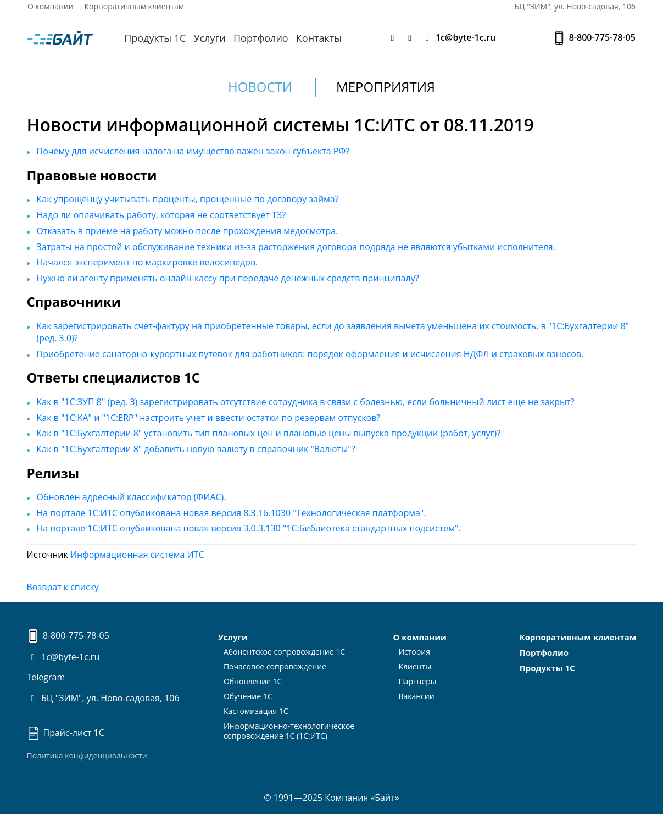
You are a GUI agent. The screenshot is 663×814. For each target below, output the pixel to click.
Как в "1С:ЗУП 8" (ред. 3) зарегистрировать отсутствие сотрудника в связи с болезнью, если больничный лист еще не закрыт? (306, 402)
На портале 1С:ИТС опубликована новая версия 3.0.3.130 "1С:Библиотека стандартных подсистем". (249, 528)
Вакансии (416, 696)
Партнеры (417, 681)
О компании (50, 6)
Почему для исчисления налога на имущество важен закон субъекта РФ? (193, 151)
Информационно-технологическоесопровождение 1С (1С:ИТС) (289, 731)
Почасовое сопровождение (275, 666)
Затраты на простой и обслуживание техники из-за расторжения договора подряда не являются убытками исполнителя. (296, 247)
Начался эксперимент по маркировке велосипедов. (147, 262)
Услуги (210, 38)
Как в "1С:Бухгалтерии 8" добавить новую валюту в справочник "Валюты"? (196, 449)
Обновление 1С (253, 681)
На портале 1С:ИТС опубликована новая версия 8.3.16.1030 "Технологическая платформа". (231, 513)
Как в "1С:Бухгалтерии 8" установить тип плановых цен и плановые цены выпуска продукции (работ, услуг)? (269, 433)
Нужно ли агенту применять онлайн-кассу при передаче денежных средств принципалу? (228, 278)
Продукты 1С (155, 38)
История (414, 651)
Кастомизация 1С (256, 711)
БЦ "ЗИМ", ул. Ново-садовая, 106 (103, 698)
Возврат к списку (63, 587)
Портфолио (260, 38)
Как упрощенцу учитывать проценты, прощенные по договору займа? (188, 199)
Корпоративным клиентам (135, 6)
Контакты (319, 38)
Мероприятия (385, 86)
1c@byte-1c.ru (458, 37)
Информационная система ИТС (137, 555)
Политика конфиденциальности (87, 755)
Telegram (46, 677)
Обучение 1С (248, 696)
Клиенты (414, 666)
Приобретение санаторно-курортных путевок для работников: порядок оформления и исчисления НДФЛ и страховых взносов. (310, 354)
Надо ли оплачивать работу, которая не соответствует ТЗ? (161, 215)
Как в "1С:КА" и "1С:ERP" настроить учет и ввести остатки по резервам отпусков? (209, 418)
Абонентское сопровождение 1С (284, 651)
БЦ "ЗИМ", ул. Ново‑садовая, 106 (569, 6)
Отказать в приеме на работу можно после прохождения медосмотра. (187, 231)
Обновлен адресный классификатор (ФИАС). (131, 497)
